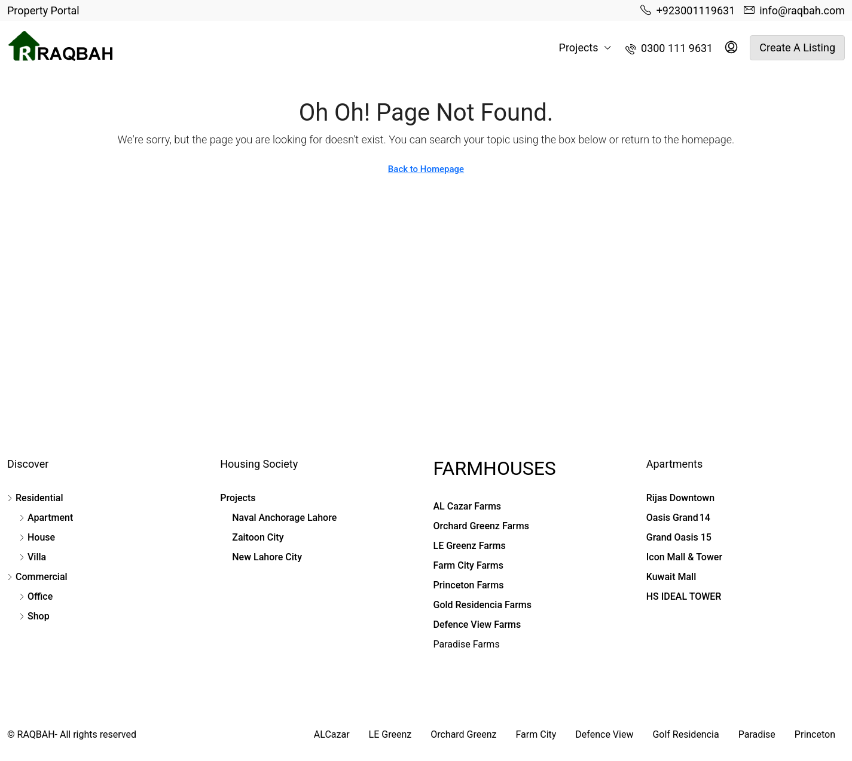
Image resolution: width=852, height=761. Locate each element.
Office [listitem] (36, 596)
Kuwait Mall (671, 576)
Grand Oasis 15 (678, 537)
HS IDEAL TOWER (684, 596)
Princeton (815, 734)
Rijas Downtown (680, 498)
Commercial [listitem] (37, 576)
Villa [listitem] (32, 557)
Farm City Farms (468, 565)
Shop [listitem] (34, 616)
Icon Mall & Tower (684, 557)
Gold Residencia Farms (482, 604)
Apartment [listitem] (46, 517)
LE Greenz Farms (469, 545)
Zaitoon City (257, 537)
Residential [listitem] (35, 498)
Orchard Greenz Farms (481, 526)
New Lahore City (267, 557)
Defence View (604, 734)
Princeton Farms (468, 585)
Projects (578, 47)
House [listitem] (37, 537)
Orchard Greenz (463, 734)
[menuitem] (669, 48)
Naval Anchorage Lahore (284, 517)
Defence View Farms (477, 624)
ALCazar (332, 734)
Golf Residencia (685, 734)
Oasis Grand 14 (678, 517)
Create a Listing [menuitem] (797, 47)
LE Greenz (390, 734)
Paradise (756, 734)
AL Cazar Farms (467, 506)
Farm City (536, 734)
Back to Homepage (426, 169)
